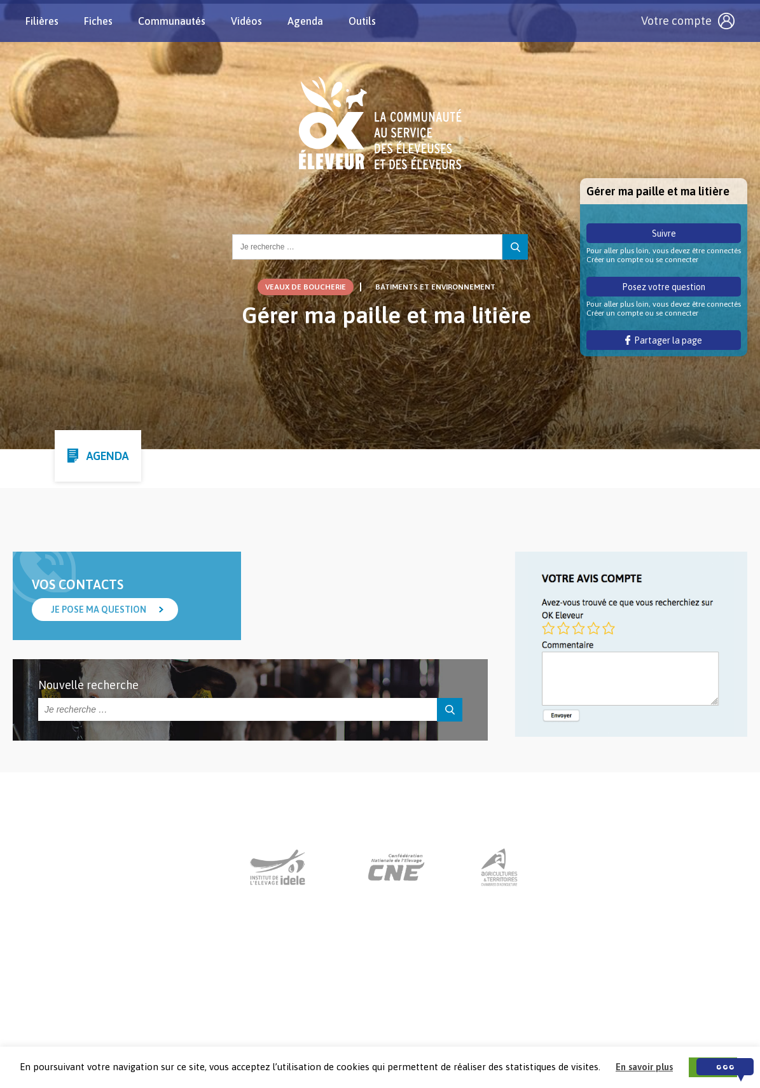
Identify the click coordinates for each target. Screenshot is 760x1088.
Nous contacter (368, 1009)
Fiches (98, 21)
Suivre (664, 233)
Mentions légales (454, 1009)
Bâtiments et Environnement (435, 286)
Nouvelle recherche (88, 685)
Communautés (171, 21)
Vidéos (246, 21)
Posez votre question (663, 287)
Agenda (305, 21)
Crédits (523, 1009)
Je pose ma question (98, 609)
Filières (42, 21)
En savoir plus (644, 1066)
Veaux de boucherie (305, 286)
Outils (362, 21)
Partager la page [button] (663, 340)
